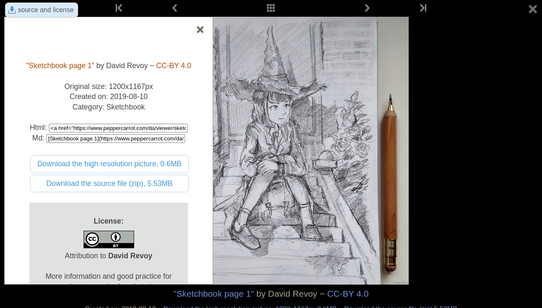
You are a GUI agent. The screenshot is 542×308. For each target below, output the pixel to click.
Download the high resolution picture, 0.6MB (109, 164)
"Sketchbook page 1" (213, 293)
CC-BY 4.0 (348, 293)
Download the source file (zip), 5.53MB (109, 183)
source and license (46, 9)
